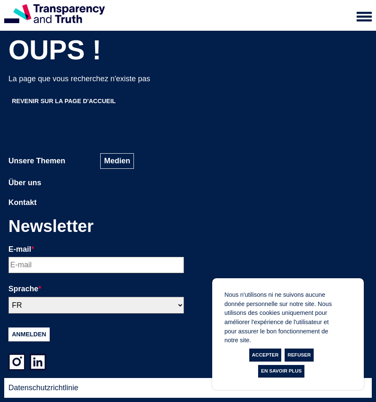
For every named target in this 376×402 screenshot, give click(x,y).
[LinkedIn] (37, 364)
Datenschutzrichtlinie (43, 387)
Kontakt (22, 202)
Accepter (265, 354)
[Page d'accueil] (54, 15)
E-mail (21, 249)
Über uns (24, 182)
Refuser (299, 354)
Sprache (24, 289)
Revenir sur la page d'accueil (63, 101)
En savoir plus (281, 370)
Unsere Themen (36, 161)
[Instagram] (16, 364)
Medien (117, 161)
